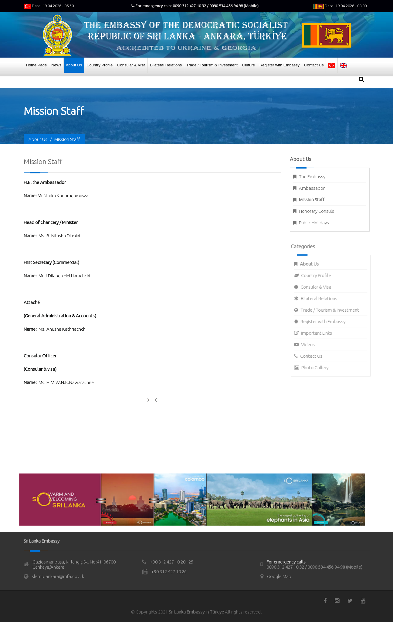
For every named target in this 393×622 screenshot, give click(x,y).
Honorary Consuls (316, 211)
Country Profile (99, 65)
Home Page (36, 65)
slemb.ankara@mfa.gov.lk (58, 576)
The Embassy (312, 176)
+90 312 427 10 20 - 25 (171, 561)
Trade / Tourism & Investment (212, 65)
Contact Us (314, 65)
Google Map (279, 576)
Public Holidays (314, 222)
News (56, 65)
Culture (248, 65)
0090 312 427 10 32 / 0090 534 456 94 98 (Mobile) (314, 567)
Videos (311, 344)
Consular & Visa (131, 65)
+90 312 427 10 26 (169, 571)
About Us (74, 65)
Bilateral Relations (166, 65)
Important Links (319, 333)
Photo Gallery (317, 367)
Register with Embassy (279, 65)
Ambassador (312, 188)
